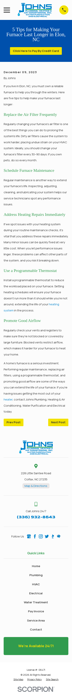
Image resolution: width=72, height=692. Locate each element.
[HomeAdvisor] (59, 536)
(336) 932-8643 (36, 517)
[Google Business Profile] (29, 536)
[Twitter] (47, 536)
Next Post (58, 422)
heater (8, 399)
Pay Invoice (36, 611)
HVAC (36, 584)
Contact (36, 629)
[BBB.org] (53, 536)
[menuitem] (18, 679)
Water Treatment (36, 602)
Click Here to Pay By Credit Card (36, 51)
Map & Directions (36, 486)
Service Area (36, 620)
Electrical (36, 593)
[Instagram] (41, 536)
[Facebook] (35, 536)
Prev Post (14, 422)
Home (36, 566)
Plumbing (36, 575)
